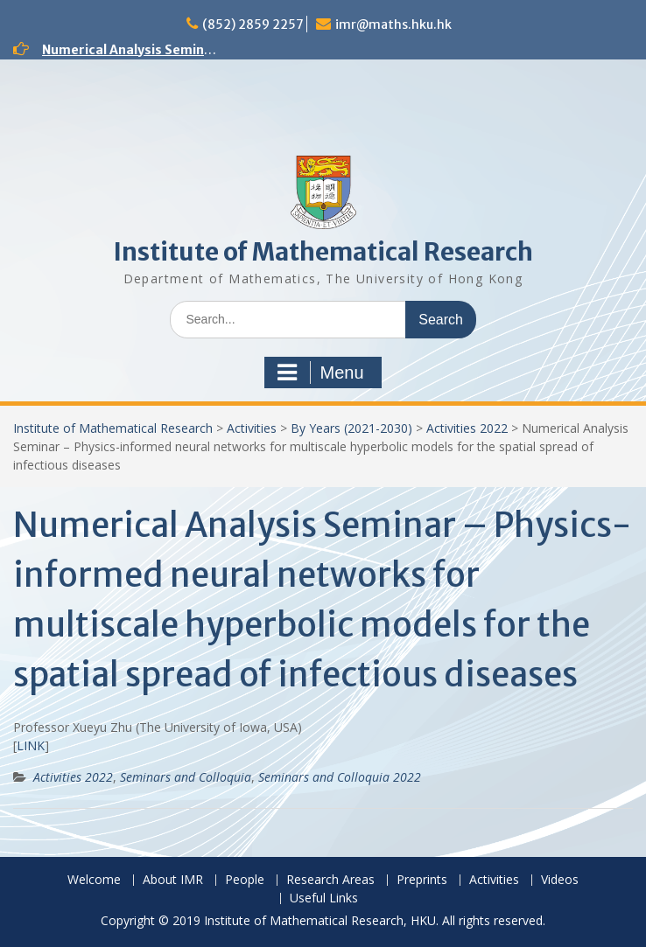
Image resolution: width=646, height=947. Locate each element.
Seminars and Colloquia (185, 777)
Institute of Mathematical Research (323, 252)
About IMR (173, 880)
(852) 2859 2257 (253, 24)
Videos (560, 880)
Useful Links (324, 898)
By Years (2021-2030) (351, 428)
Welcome (94, 880)
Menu (320, 372)
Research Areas (330, 880)
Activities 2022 (467, 428)
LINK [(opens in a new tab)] (31, 745)
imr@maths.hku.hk (393, 24)
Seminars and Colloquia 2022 (339, 777)
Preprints (422, 880)
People (244, 880)
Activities (252, 428)
